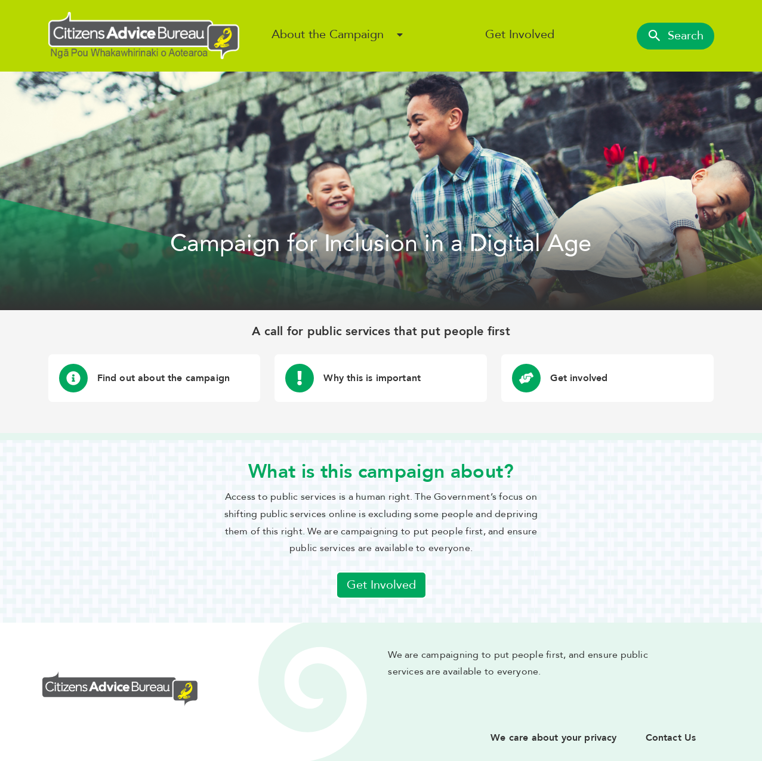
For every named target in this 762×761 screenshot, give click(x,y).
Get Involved (519, 34)
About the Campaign (328, 34)
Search (675, 35)
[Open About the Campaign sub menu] (400, 34)
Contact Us (671, 737)
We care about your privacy (553, 737)
